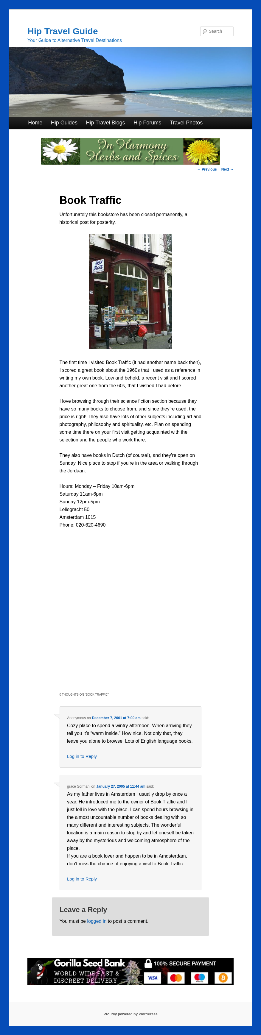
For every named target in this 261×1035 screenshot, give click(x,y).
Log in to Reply (82, 756)
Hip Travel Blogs (105, 123)
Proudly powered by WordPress (130, 1014)
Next (227, 169)
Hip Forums (147, 123)
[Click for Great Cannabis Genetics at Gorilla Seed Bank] (130, 984)
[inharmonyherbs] (130, 163)
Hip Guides (64, 123)
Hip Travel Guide (62, 31)
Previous (207, 169)
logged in (96, 921)
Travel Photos (186, 123)
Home (35, 123)
